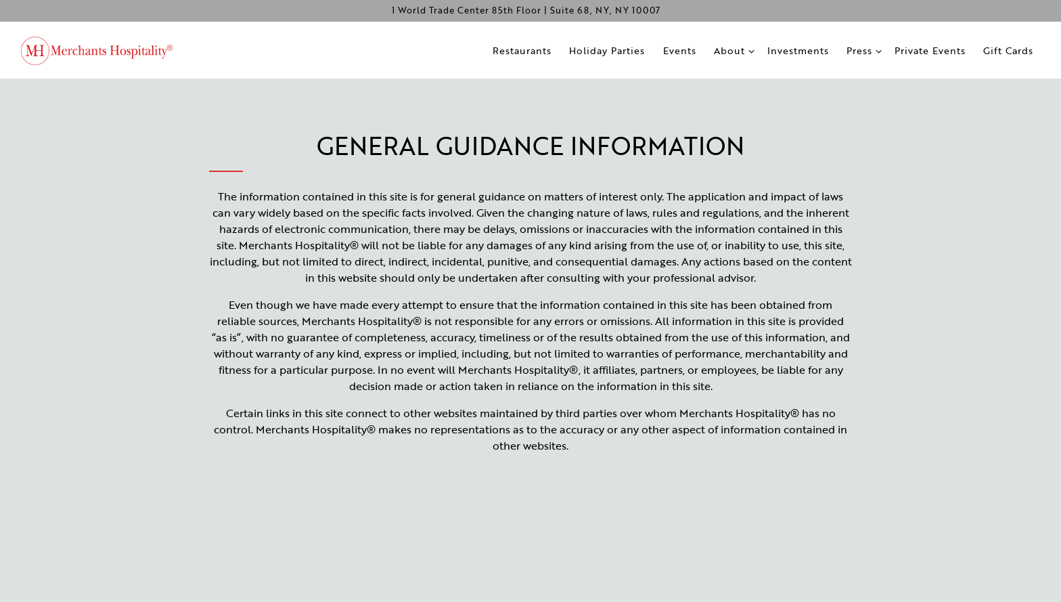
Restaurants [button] (522, 50)
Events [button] (679, 50)
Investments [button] (798, 50)
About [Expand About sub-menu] (732, 50)
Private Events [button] (930, 50)
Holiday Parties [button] (607, 50)
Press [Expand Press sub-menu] (863, 50)
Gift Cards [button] (1008, 50)
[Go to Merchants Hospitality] (526, 10)
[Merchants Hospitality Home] (104, 49)
